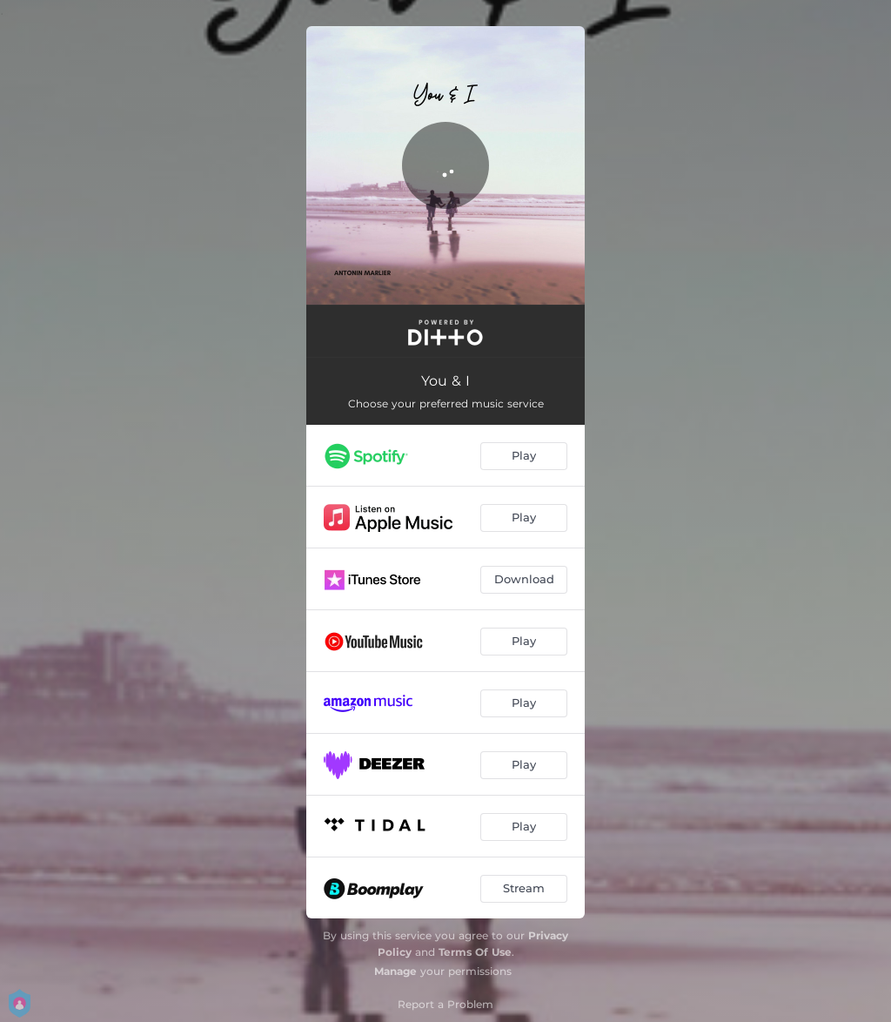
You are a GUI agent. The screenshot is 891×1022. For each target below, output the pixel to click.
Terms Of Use (475, 951)
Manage (395, 971)
